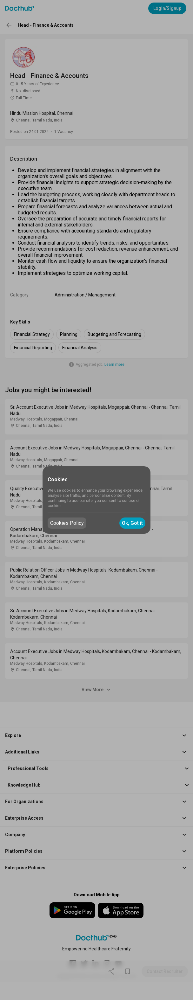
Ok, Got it (132, 523)
